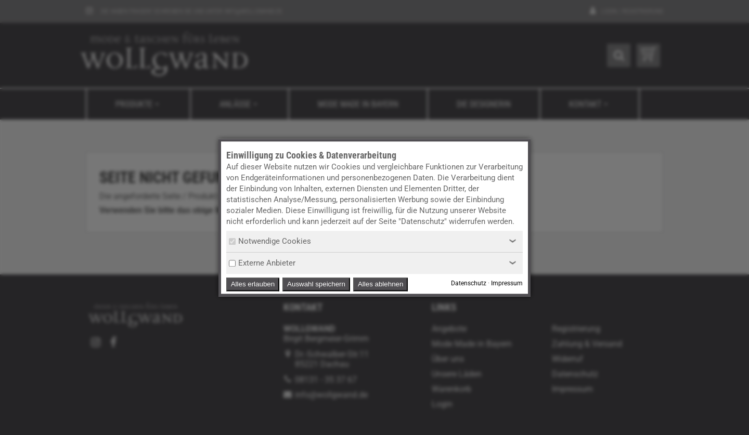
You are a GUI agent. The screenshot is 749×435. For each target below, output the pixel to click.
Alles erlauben (253, 284)
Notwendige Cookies (270, 241)
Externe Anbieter (262, 263)
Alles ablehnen (380, 284)
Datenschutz (468, 283)
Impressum (507, 283)
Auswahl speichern (316, 284)
